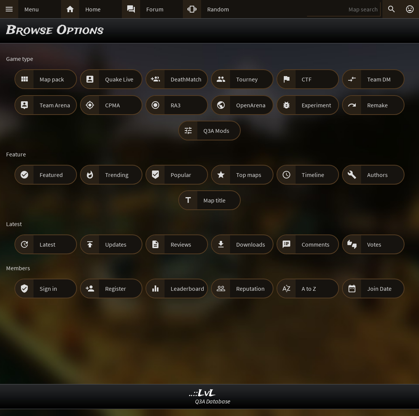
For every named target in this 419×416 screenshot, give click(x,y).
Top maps (248, 175)
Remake (377, 105)
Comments (315, 244)
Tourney (246, 79)
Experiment (316, 105)
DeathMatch (186, 79)
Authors (377, 175)
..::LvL (202, 393)
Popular (181, 175)
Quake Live (119, 79)
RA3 (176, 105)
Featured (51, 175)
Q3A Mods (216, 130)
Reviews (181, 244)
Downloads (250, 244)
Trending (116, 175)
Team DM (379, 79)
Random (218, 9)
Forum (154, 9)
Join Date (379, 288)
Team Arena (55, 105)
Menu (31, 9)
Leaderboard (187, 288)
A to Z (309, 288)
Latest (47, 244)
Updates (115, 244)
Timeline (313, 175)
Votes (374, 244)
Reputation (250, 288)
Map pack (52, 79)
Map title (214, 200)
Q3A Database (212, 401)
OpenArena (250, 105)
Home (93, 9)
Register (115, 288)
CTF (307, 79)
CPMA (112, 105)
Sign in (48, 288)
